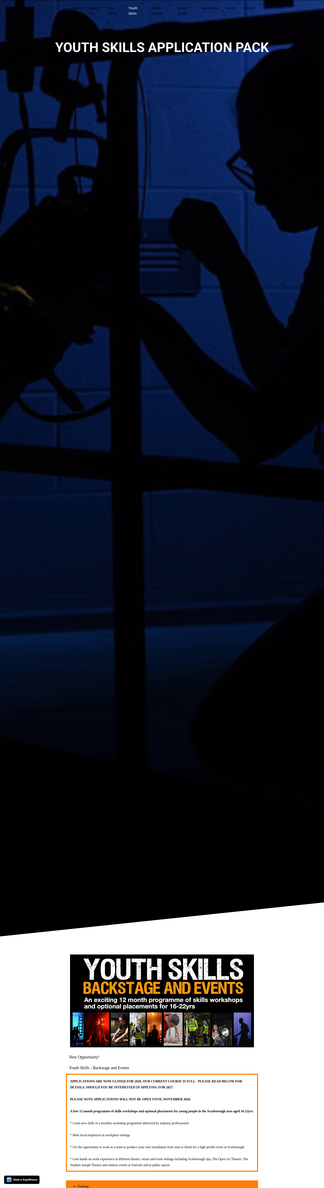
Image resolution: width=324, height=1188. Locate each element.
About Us (93, 10)
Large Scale (182, 10)
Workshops (210, 8)
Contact (249, 8)
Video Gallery (157, 10)
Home (77, 8)
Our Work (112, 10)
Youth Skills (133, 10)
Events (230, 8)
